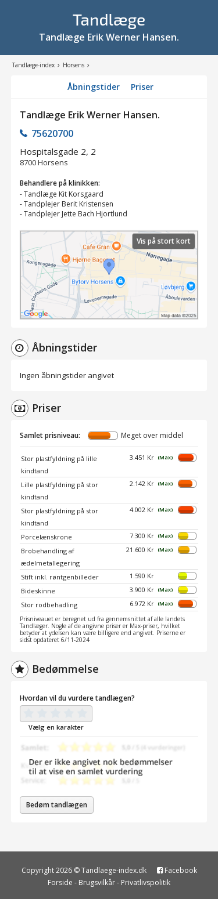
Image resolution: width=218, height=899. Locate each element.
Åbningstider (93, 86)
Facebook (177, 870)
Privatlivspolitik (145, 882)
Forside (60, 882)
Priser (142, 86)
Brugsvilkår (96, 882)
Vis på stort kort (164, 241)
